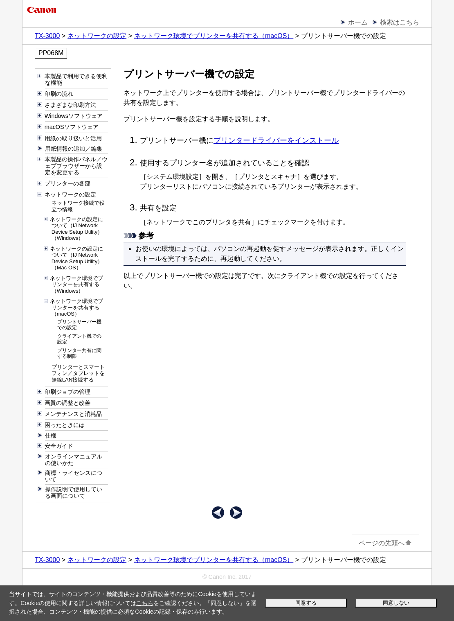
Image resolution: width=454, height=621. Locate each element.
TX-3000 (47, 35)
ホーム (358, 22)
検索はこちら (399, 22)
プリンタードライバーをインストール (276, 140)
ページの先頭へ (385, 543)
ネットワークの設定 (96, 35)
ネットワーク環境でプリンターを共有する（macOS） (213, 35)
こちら (144, 603)
